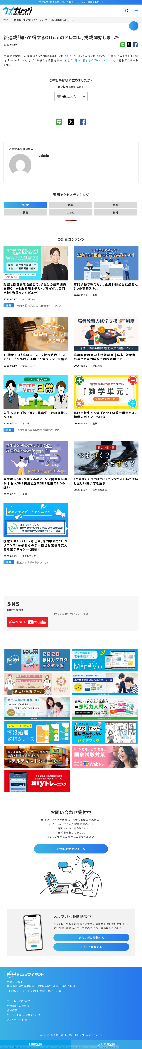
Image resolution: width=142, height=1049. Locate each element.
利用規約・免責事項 (18, 1005)
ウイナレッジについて (19, 1001)
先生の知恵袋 (100, 489)
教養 (25, 212)
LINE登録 (35, 1044)
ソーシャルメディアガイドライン (24, 1015)
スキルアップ (29, 556)
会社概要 (12, 1010)
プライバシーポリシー (19, 1019)
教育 (115, 205)
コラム (70, 212)
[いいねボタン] (71, 96)
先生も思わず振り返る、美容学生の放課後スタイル (35, 414)
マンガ (25, 423)
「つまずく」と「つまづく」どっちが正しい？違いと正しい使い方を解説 (106, 481)
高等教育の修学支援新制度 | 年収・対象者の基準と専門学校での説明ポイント (105, 357)
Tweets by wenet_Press (71, 613)
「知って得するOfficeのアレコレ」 (94, 60)
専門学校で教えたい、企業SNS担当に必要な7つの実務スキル (106, 286)
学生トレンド (29, 365)
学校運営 (97, 365)
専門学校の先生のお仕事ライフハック (38, 305)
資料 (115, 212)
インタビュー (29, 299)
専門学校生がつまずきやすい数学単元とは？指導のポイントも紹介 (105, 414)
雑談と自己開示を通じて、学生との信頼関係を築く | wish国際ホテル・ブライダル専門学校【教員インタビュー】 (35, 288)
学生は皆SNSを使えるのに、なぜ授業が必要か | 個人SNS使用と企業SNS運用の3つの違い (36, 483)
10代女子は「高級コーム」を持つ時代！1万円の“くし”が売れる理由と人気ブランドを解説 (36, 357)
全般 (95, 295)
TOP (6, 20)
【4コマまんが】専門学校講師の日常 (37, 430)
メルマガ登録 (106, 1044)
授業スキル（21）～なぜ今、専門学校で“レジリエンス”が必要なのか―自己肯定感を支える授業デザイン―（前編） (35, 545)
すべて (25, 205)
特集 (70, 205)
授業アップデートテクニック (33, 562)
